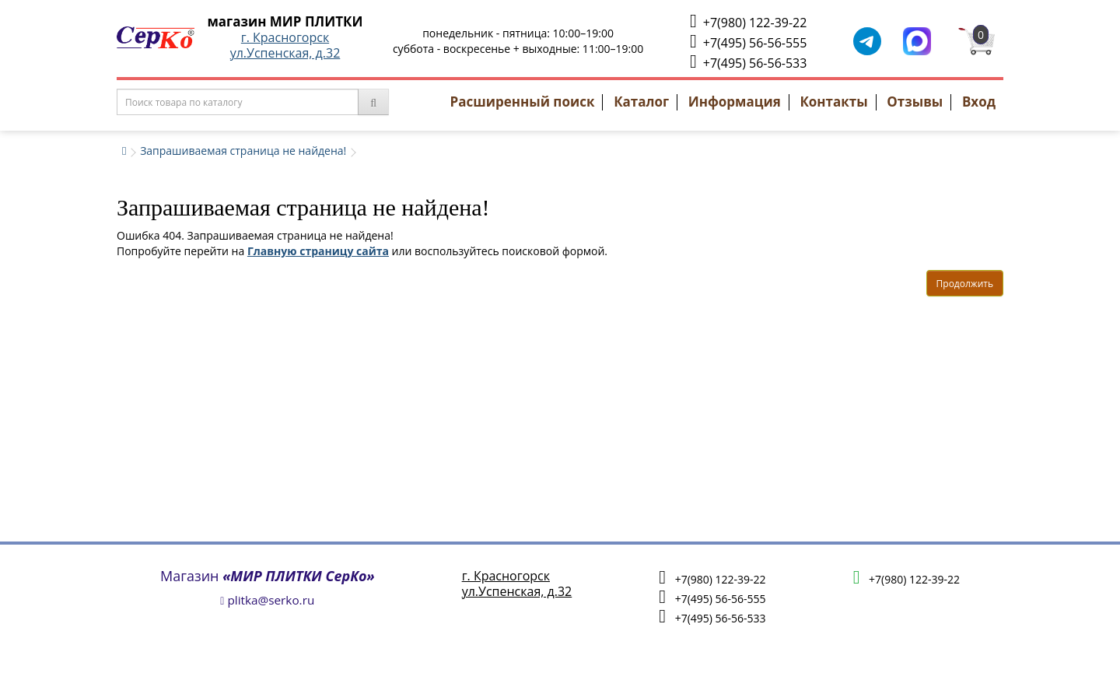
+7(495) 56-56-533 (748, 62)
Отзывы (915, 101)
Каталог (641, 101)
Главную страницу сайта (318, 251)
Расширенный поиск (522, 101)
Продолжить (964, 283)
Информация (734, 101)
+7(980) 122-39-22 (748, 21)
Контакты (833, 101)
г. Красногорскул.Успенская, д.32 (285, 45)
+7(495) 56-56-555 (748, 41)
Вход (979, 101)
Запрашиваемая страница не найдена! (243, 150)
